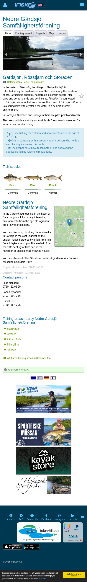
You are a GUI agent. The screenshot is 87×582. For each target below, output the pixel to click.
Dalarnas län (14, 82)
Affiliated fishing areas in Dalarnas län (27, 358)
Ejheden (10, 349)
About (8, 33)
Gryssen (10, 333)
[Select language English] (40, 377)
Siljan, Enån (12, 344)
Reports (40, 33)
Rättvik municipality (33, 82)
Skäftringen (12, 328)
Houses (62, 33)
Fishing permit (23, 33)
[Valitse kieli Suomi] (53, 377)
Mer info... (43, 579)
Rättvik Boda (12, 339)
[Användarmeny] (5, 5)
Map (51, 33)
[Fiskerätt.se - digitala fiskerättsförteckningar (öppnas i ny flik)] (39, 532)
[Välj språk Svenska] (33, 377)
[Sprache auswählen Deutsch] (47, 377)
